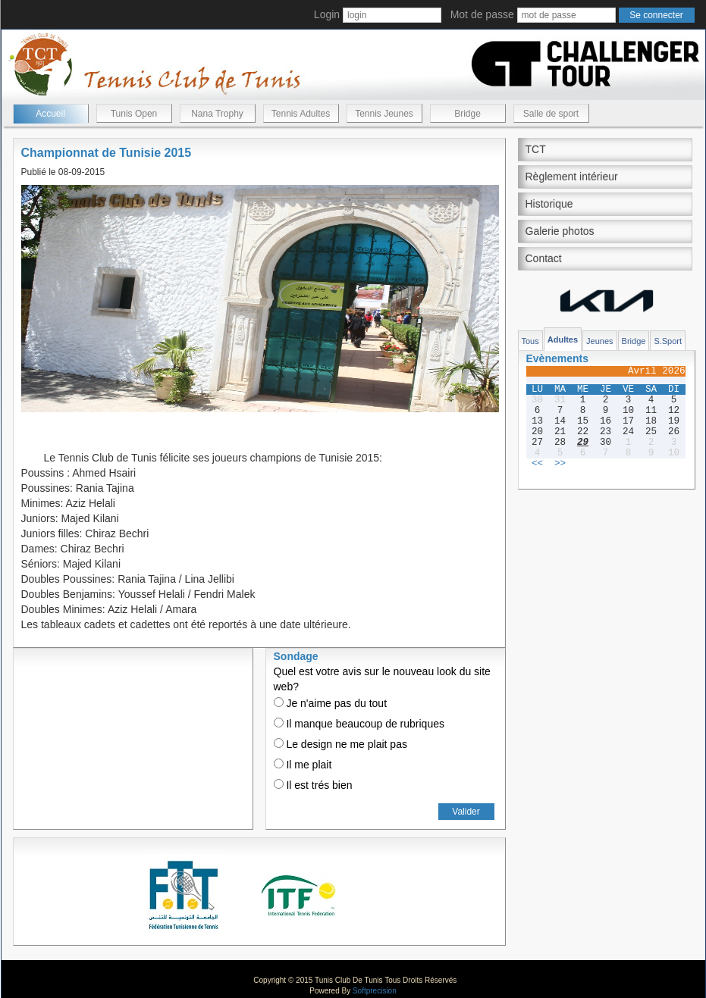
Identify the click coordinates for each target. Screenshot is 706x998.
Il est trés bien (313, 785)
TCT (536, 149)
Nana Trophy (217, 113)
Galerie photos (560, 231)
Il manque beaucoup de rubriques (359, 724)
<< (537, 463)
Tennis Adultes (300, 113)
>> (560, 463)
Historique (549, 204)
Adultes (563, 339)
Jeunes (599, 341)
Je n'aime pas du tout (331, 703)
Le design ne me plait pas (340, 744)
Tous (530, 341)
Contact (544, 258)
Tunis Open (134, 113)
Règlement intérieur (572, 177)
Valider (465, 811)
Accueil (50, 113)
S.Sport (668, 341)
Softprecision (375, 991)
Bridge (467, 113)
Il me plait (303, 765)
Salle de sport (551, 113)
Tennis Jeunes (384, 113)
